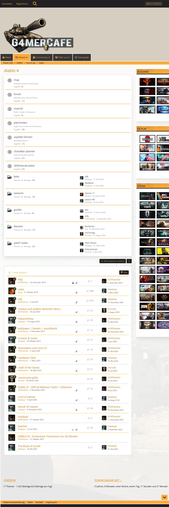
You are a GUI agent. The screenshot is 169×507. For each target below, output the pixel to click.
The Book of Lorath (29, 446)
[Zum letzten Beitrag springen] (104, 281)
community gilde (28, 377)
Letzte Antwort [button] (20, 272)
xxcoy (20, 292)
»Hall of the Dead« (29, 367)
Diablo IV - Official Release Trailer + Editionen (45, 387)
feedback (89, 182)
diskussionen (91, 249)
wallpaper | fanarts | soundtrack (37, 328)
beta (16, 176)
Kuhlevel (23, 416)
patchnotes (20, 122)
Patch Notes (90, 242)
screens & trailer (27, 338)
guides (18, 209)
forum (17, 94)
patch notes (21, 242)
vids (87, 216)
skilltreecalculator (24, 165)
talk (86, 176)
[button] (129, 261)
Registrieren (22, 3)
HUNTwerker (23, 282)
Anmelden (7, 3)
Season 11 (90, 193)
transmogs (90, 232)
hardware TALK (27, 357)
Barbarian (89, 226)
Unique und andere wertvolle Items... (40, 309)
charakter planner (24, 151)
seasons (19, 193)
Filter (124, 272)
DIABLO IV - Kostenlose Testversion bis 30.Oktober (48, 436)
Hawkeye (112, 289)
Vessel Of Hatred (28, 406)
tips (86, 209)
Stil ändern (154, 3)
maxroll (18, 108)
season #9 (90, 199)
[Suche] (35, 3)
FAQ (20, 279)
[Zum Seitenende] (164, 497)
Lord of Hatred (26, 397)
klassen (18, 226)
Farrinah (112, 308)
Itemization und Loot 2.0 (32, 348)
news (21, 289)
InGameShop (25, 318)
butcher (22, 426)
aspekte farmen (23, 137)
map (16, 79)
